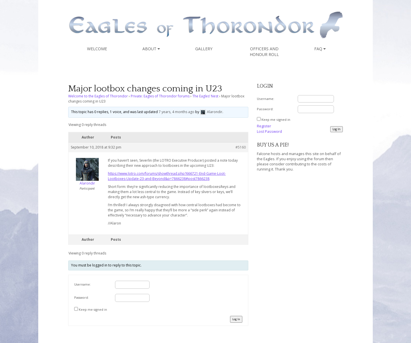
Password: (81, 297)
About (151, 48)
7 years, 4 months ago (176, 111)
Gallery (203, 48)
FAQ (320, 48)
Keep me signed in (93, 309)
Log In (236, 319)
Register (264, 126)
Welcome (97, 48)
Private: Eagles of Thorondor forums (160, 96)
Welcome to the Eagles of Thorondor (98, 96)
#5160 (240, 147)
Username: (82, 284)
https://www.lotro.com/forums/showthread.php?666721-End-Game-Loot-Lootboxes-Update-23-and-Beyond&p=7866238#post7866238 (167, 176)
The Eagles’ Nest (205, 96)
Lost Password (269, 131)
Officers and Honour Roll (264, 51)
